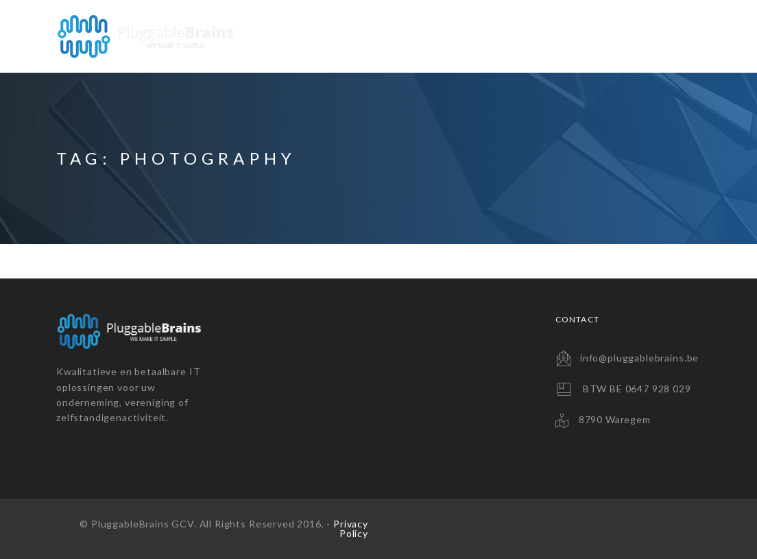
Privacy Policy (350, 528)
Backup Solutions (452, 36)
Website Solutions (317, 36)
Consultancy (571, 36)
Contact (663, 36)
